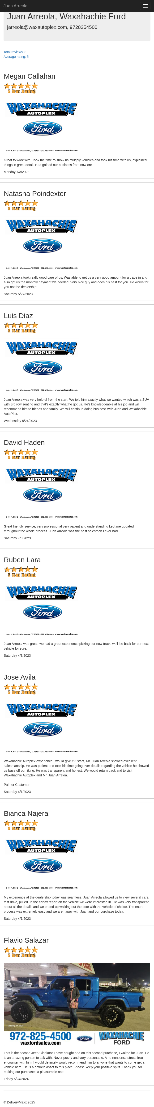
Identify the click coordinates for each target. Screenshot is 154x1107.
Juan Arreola (15, 6)
